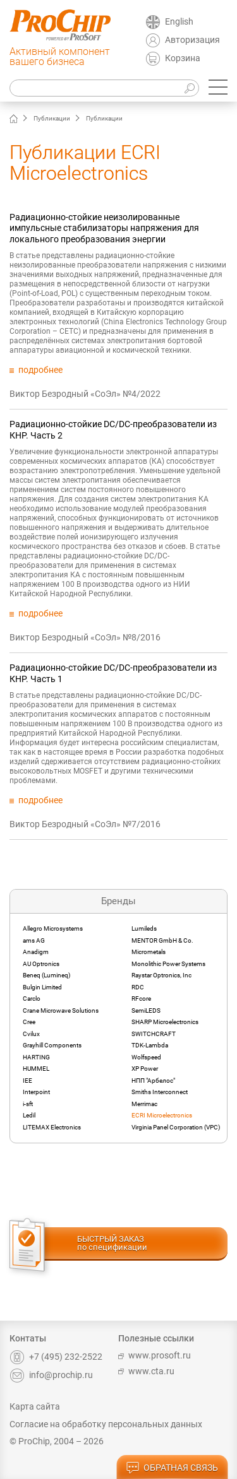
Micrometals (148, 951)
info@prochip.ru (51, 1375)
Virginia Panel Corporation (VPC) (175, 1127)
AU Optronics (41, 963)
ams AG (34, 940)
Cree (29, 1021)
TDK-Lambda (149, 1045)
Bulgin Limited (42, 987)
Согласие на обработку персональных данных (105, 1424)
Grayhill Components (52, 1045)
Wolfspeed (146, 1057)
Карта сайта (34, 1406)
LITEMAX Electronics (52, 1127)
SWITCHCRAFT (153, 1033)
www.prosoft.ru (154, 1355)
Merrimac (144, 1103)
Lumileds (144, 928)
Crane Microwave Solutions (61, 1010)
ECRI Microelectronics (161, 1115)
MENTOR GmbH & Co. (162, 940)
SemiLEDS (146, 1010)
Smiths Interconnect (159, 1091)
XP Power (144, 1068)
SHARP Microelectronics (164, 1021)
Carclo (31, 998)
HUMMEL (36, 1068)
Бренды (118, 901)
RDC (137, 987)
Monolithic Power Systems (168, 963)
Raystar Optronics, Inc (161, 975)
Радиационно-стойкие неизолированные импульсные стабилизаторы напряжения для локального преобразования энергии (104, 228)
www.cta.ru (146, 1371)
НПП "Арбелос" (153, 1080)
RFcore (141, 998)
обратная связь (172, 1468)
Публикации (51, 118)
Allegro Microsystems (53, 928)
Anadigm (36, 951)
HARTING (36, 1057)
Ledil (29, 1115)
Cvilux (31, 1033)
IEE (27, 1080)
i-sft (28, 1103)
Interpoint (36, 1091)
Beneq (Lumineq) (46, 975)
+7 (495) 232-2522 (55, 1357)
